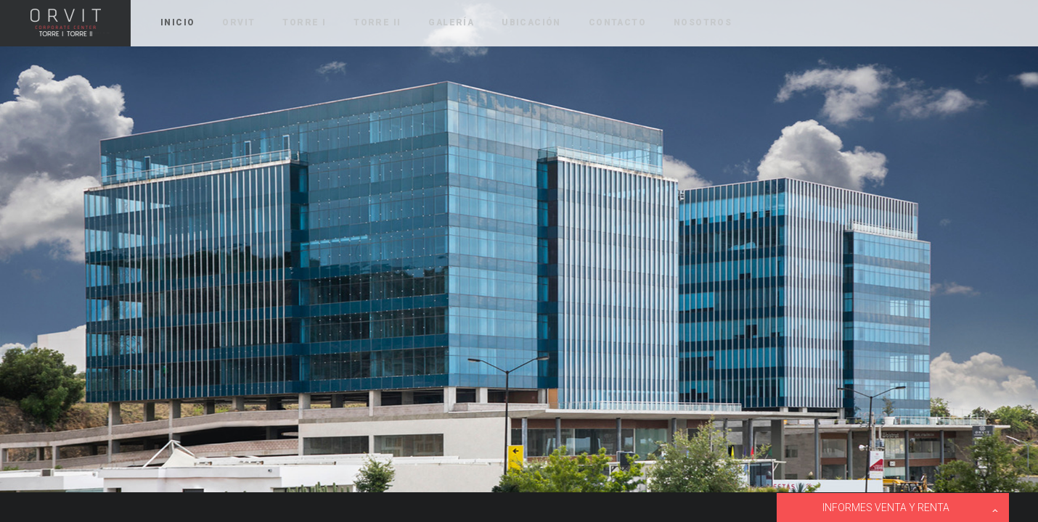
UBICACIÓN (531, 22)
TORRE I (304, 22)
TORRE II (377, 22)
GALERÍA (451, 22)
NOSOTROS (703, 22)
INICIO (177, 22)
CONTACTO (617, 22)
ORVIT (65, 23)
